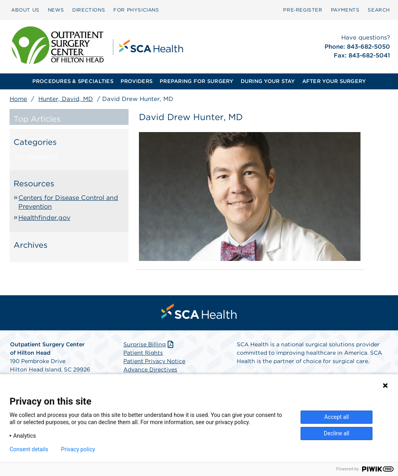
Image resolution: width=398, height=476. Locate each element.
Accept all (336, 417)
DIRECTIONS (88, 10)
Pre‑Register (302, 10)
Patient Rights (143, 353)
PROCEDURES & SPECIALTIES (72, 81)
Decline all (336, 433)
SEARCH (379, 10)
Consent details (29, 449)
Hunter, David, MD (65, 99)
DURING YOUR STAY (268, 81)
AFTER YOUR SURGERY (334, 81)
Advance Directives (150, 369)
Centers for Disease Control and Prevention (68, 202)
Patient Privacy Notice (154, 361)
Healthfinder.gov (44, 217)
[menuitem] (25, 10)
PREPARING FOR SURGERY (196, 81)
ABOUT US (25, 10)
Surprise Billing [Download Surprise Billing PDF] (149, 344)
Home (18, 99)
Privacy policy (78, 449)
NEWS (56, 10)
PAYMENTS (345, 10)
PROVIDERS (136, 81)
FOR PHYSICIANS (136, 10)
